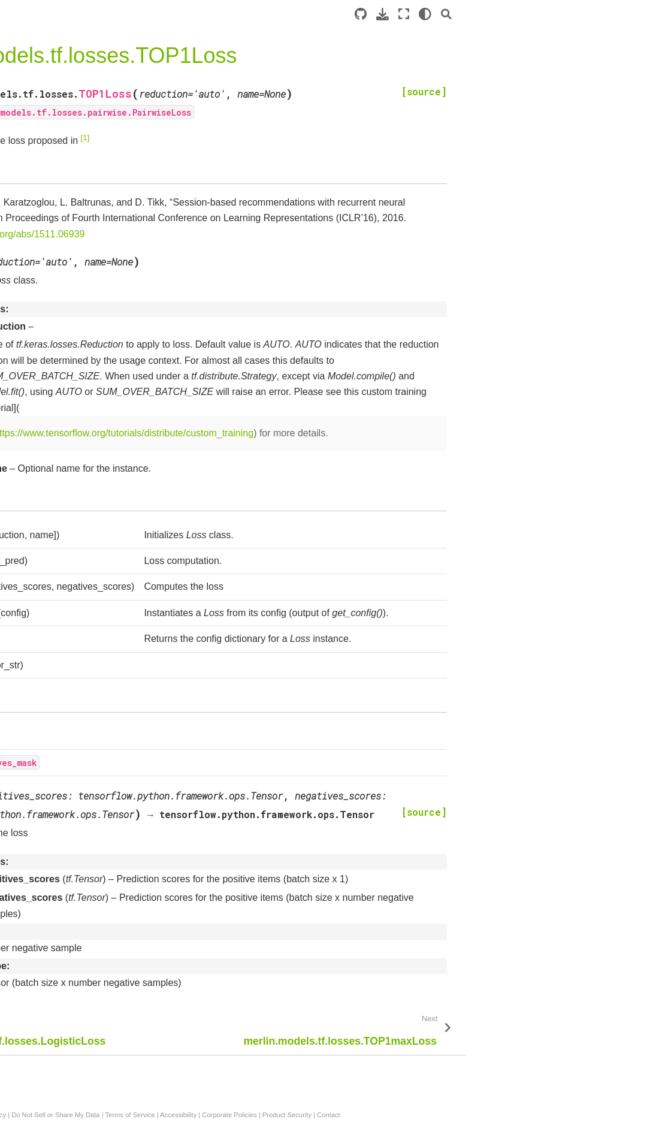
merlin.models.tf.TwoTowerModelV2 (73, 526)
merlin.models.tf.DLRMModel (75, 281)
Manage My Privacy (217, 1114)
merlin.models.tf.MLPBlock (70, 1013)
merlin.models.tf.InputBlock (71, 823)
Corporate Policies (469, 1114)
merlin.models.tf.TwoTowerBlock (74, 1059)
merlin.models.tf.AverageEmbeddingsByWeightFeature (73, 711)
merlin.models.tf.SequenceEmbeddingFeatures (73, 969)
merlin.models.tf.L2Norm (66, 771)
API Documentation (49, 210)
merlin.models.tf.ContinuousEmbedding (72, 902)
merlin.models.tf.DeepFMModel (73, 255)
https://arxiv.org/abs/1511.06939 (330, 234)
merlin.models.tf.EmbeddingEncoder (72, 360)
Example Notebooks (48, 190)
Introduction (32, 153)
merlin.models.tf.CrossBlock (72, 1032)
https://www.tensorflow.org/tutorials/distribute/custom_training (364, 433)
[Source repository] (550, 14)
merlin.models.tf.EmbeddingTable (72, 678)
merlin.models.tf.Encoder (66, 333)
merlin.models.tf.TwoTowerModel (73, 559)
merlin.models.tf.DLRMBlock (73, 994)
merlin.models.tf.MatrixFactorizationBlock (75, 1092)
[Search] (636, 14)
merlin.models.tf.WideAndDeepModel (73, 307)
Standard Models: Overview (63, 172)
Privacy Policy (161, 1114)
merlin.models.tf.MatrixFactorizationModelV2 (75, 460)
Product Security (527, 1114)
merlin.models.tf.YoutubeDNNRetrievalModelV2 (72, 593)
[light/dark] (615, 14)
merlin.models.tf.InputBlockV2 (73, 797)
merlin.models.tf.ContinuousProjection (72, 935)
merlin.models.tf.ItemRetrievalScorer (72, 393)
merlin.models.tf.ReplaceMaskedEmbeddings (75, 745)
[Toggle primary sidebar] (151, 14)
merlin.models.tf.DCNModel (72, 229)
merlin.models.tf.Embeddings (75, 652)
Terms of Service (370, 1114)
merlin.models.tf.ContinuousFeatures (72, 868)
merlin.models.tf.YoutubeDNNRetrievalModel (72, 626)
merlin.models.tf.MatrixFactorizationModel (75, 493)
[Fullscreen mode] (594, 14)
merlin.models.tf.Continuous (72, 842)
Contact (569, 1114)
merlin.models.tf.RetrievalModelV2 (73, 426)
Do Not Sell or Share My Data (296, 1114)
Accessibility (418, 1114)
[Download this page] (572, 14)
